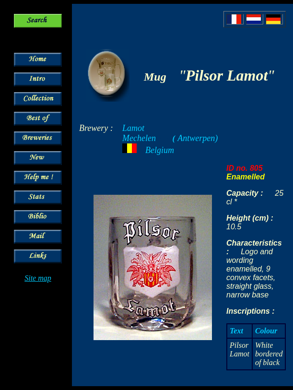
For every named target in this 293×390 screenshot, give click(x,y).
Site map (37, 278)
